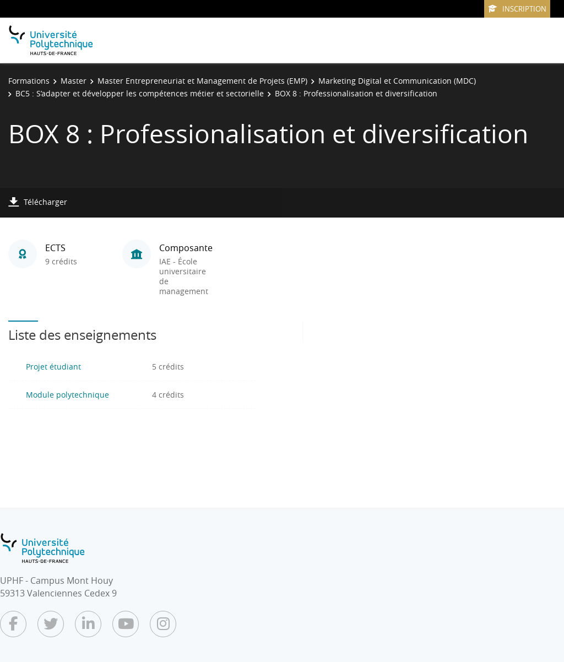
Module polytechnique (67, 394)
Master (73, 80)
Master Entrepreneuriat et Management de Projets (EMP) (202, 80)
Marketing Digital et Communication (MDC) (397, 80)
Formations (29, 80)
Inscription (517, 9)
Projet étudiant (53, 366)
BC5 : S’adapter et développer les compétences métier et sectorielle (139, 93)
